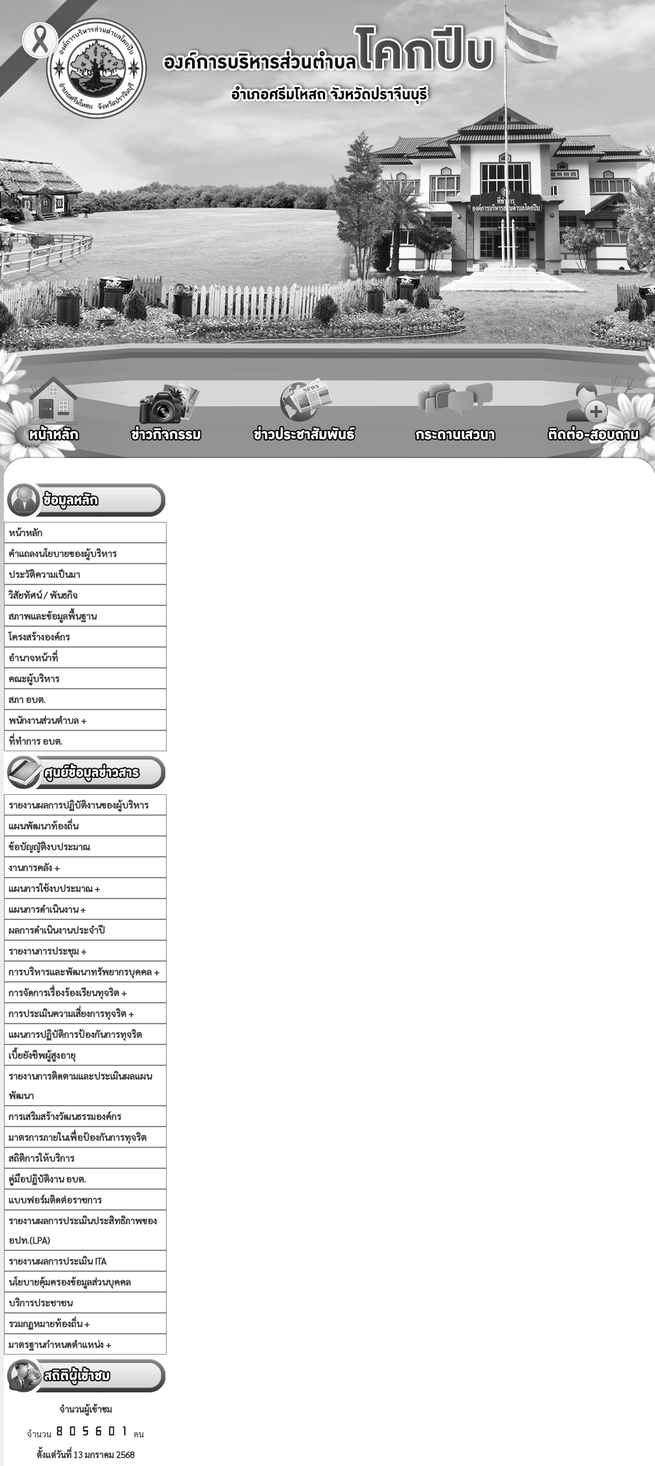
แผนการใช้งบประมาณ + (54, 888)
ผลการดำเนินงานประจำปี (56, 930)
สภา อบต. (27, 699)
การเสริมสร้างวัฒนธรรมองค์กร (64, 1116)
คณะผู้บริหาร (33, 678)
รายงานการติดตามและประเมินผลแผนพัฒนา (80, 1085)
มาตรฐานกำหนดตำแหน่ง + (59, 1344)
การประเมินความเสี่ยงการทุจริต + (71, 1013)
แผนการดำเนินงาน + (47, 909)
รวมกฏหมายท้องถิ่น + (49, 1323)
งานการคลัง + (34, 867)
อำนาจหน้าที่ (33, 657)
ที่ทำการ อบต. (35, 741)
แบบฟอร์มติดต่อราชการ (55, 1199)
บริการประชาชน (40, 1302)
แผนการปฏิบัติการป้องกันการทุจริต (75, 1034)
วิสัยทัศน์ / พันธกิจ (42, 595)
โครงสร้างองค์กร (39, 636)
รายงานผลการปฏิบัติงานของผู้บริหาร (78, 805)
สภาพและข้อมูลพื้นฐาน (52, 616)
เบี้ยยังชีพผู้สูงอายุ (42, 1055)
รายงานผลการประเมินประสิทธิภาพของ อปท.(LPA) (82, 1230)
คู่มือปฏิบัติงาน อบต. (47, 1179)
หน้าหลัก (25, 532)
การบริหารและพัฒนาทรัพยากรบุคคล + (84, 971)
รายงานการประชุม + (47, 950)
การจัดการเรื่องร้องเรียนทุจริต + (67, 992)
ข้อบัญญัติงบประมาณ (49, 846)
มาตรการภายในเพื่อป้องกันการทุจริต (77, 1137)
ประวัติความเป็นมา (44, 574)
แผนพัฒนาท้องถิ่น (43, 825)
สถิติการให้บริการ (41, 1158)
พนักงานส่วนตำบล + (47, 720)
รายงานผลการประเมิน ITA (57, 1261)
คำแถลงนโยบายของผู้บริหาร (62, 553)
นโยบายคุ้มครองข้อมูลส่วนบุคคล (69, 1281)
